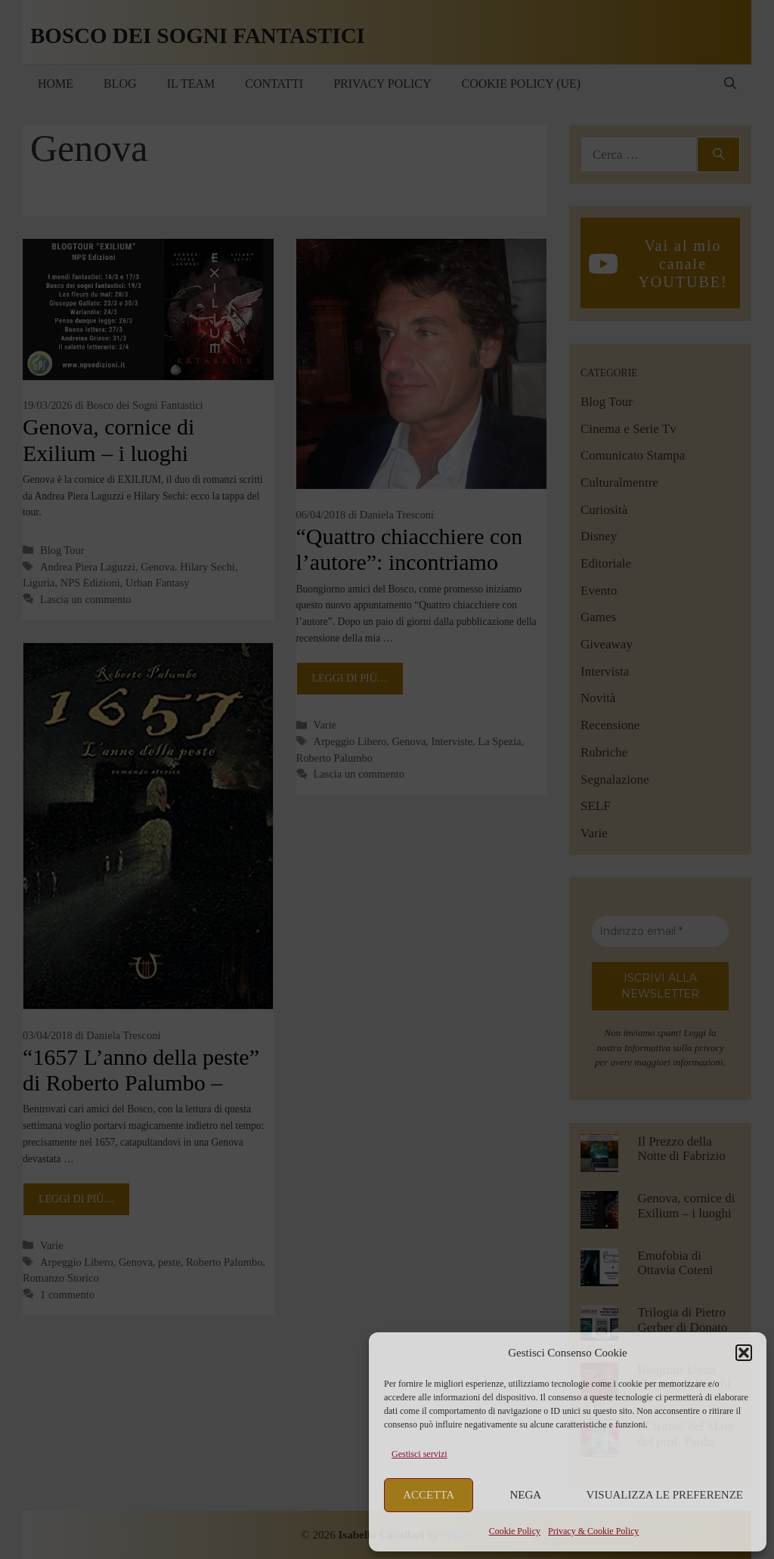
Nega (526, 1495)
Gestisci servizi (419, 1454)
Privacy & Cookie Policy (593, 1531)
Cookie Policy (514, 1531)
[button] (743, 1352)
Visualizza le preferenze (665, 1495)
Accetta (428, 1495)
